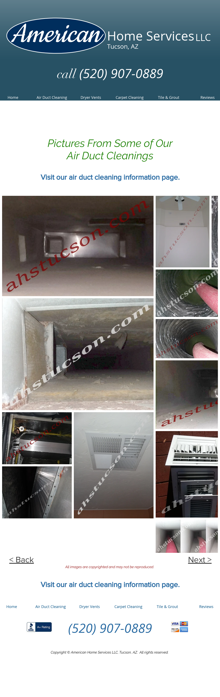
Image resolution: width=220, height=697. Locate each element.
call (66, 74)
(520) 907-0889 (119, 73)
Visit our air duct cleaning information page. (110, 177)
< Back (21, 559)
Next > (200, 559)
